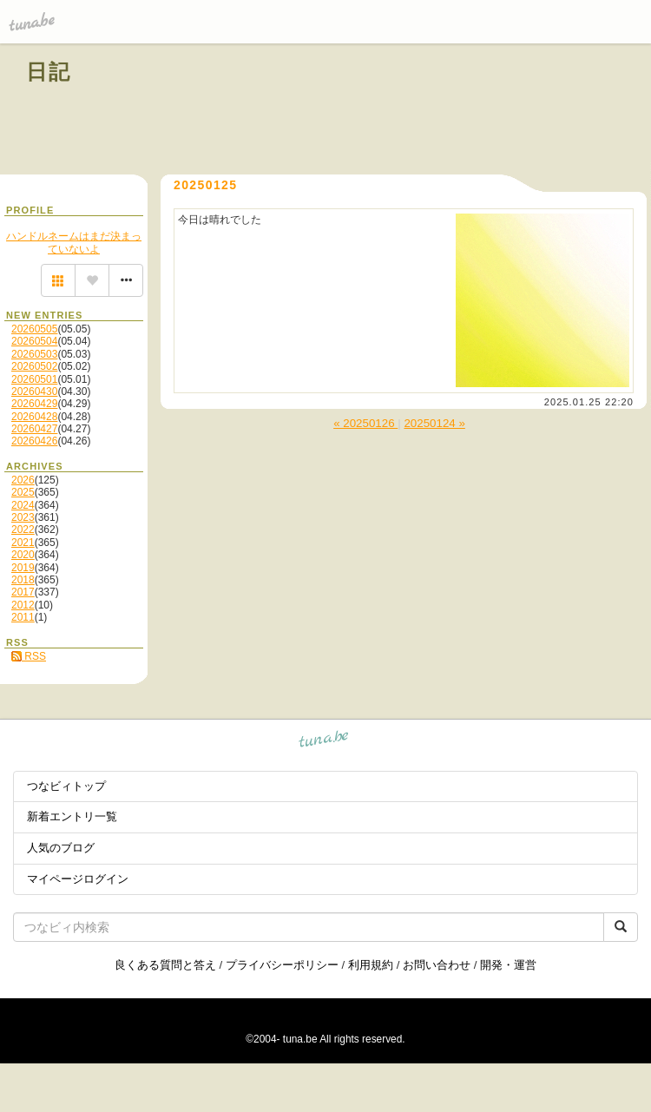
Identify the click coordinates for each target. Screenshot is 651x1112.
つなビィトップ (66, 786)
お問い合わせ (436, 964)
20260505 (34, 329)
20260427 (34, 429)
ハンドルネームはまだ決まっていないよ (73, 242)
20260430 (34, 391)
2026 (23, 480)
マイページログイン (77, 878)
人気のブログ (61, 847)
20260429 (34, 404)
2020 (23, 555)
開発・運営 (508, 964)
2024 (23, 505)
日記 (49, 71)
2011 (23, 617)
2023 (23, 517)
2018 (23, 580)
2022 (23, 529)
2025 (23, 492)
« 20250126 (365, 423)
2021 (23, 542)
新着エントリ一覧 (72, 816)
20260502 (34, 366)
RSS (28, 656)
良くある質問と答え (165, 964)
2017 (23, 592)
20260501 (34, 379)
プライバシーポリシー (282, 964)
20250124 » (434, 423)
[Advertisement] (427, 111)
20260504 (34, 341)
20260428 (34, 417)
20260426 (34, 441)
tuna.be (324, 741)
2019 (23, 568)
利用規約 (370, 964)
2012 (23, 605)
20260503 (34, 354)
